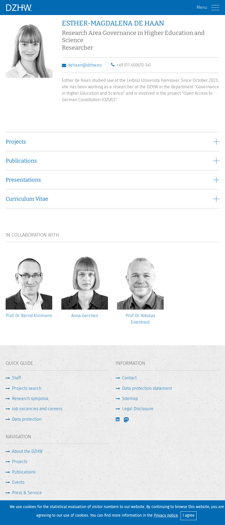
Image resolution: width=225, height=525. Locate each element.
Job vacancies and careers (37, 408)
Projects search (26, 388)
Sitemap (130, 398)
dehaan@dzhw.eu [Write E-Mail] (85, 65)
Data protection (27, 419)
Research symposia (30, 398)
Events (18, 482)
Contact (129, 377)
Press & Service (27, 492)
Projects (19, 461)
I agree (188, 515)
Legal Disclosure (137, 408)
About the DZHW (27, 451)
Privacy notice (166, 515)
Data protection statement (147, 388)
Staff (16, 377)
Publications (23, 472)
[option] (29, 289)
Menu (208, 7)
